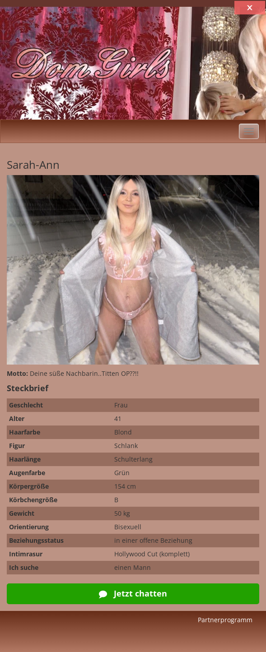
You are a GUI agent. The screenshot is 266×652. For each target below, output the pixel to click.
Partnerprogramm (225, 619)
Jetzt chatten (133, 593)
